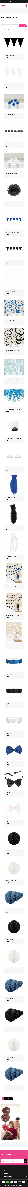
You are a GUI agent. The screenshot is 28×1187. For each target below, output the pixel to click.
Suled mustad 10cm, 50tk (12, 527)
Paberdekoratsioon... (11, 851)
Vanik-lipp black (10, 55)
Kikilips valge (9, 821)
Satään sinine (9, 674)
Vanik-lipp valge (10, 85)
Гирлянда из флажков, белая (12, 291)
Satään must (9, 704)
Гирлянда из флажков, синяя (12, 232)
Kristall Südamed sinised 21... (13, 409)
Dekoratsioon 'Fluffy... (11, 144)
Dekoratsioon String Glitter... (13, 586)
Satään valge (9, 733)
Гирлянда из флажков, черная (13, 262)
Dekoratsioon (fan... (11, 114)
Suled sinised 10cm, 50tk (12, 497)
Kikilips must (9, 792)
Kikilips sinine (9, 762)
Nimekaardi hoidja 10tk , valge (13, 468)
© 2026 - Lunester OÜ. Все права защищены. (14, 1185)
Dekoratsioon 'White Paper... (13, 379)
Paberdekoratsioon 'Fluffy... (13, 203)
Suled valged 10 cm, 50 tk (12, 556)
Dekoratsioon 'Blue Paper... (13, 320)
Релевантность (9, 26)
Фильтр (23, 25)
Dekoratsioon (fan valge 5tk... (13, 173)
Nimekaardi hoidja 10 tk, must (13, 438)
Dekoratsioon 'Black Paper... (13, 350)
